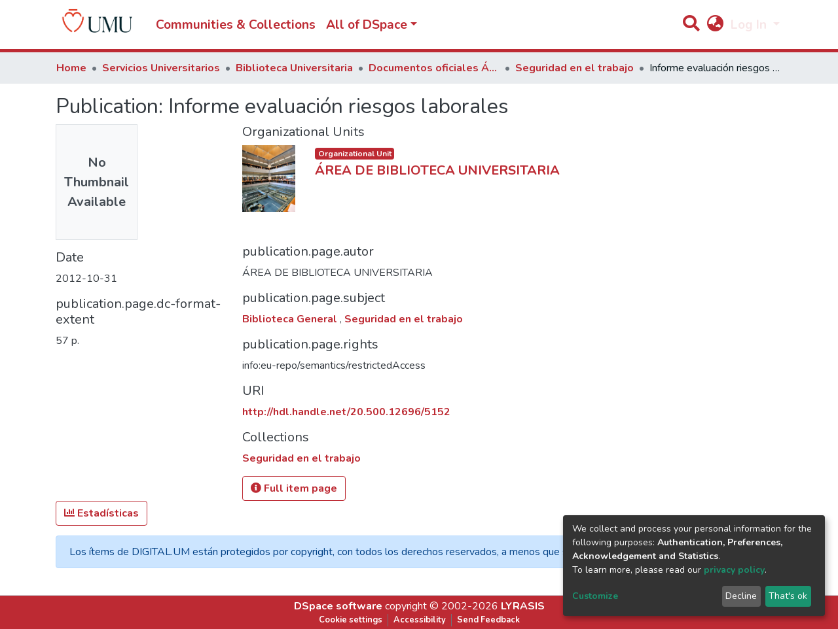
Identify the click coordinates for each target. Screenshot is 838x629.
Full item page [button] (294, 488)
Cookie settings (350, 620)
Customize (595, 596)
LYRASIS (523, 606)
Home (71, 68)
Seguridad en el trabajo (574, 68)
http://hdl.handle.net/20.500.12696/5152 (346, 412)
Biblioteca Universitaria (294, 68)
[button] (715, 25)
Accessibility (419, 620)
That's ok (788, 596)
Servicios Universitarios (161, 68)
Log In (750, 24)
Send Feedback (488, 620)
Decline (741, 596)
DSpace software (338, 606)
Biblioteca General (291, 319)
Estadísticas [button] (101, 513)
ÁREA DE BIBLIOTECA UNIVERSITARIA (437, 170)
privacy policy (734, 570)
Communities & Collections (236, 24)
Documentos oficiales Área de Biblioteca (434, 68)
